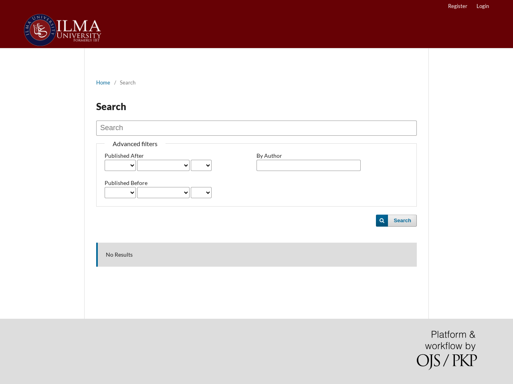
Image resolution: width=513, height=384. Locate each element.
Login (483, 6)
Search (402, 220)
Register (457, 6)
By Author (269, 155)
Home (103, 82)
